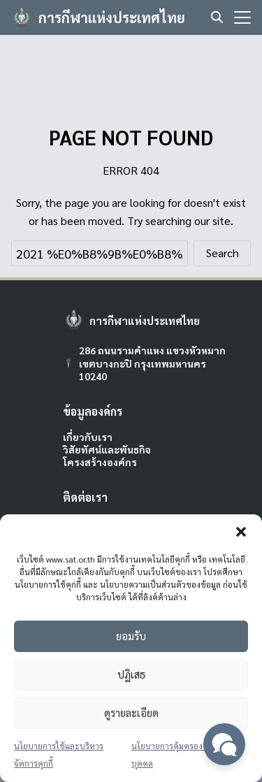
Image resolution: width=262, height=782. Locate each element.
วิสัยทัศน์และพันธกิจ (107, 449)
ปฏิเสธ (131, 674)
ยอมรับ (131, 635)
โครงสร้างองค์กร (100, 462)
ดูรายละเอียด (131, 712)
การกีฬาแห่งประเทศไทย (111, 17)
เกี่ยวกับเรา (87, 436)
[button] (241, 532)
